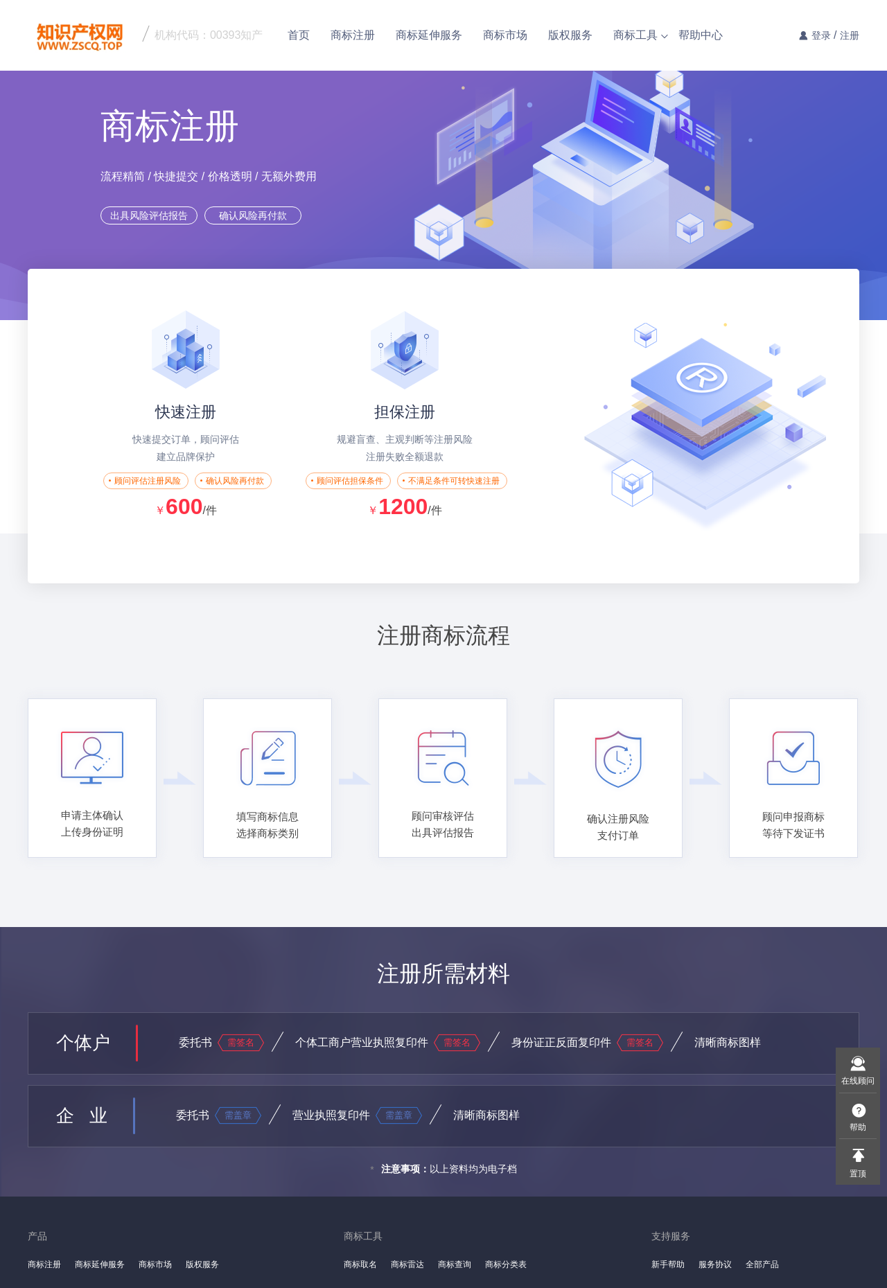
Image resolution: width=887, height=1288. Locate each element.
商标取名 (360, 1264)
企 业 (81, 1115)
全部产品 (762, 1264)
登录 (821, 35)
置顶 (858, 1174)
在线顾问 (858, 1081)
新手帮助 (668, 1264)
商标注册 (353, 35)
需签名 (240, 1042)
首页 (299, 35)
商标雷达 (407, 1264)
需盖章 (238, 1115)
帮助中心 (700, 35)
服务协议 (715, 1264)
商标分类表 (506, 1264)
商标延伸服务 (429, 35)
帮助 (858, 1127)
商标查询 (454, 1264)
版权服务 (570, 35)
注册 (849, 35)
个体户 (83, 1042)
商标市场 (505, 35)
